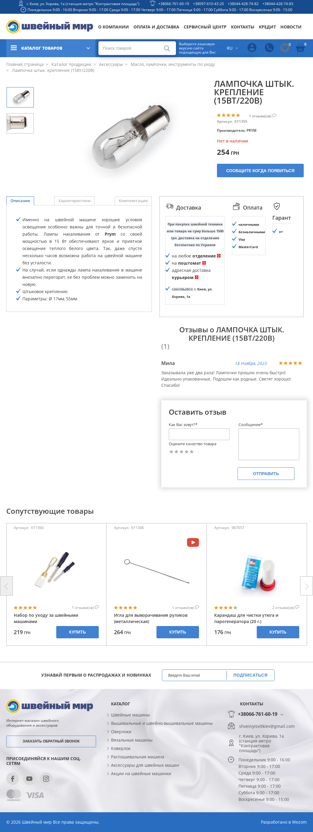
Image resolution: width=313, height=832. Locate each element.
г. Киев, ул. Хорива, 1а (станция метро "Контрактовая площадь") (83, 3)
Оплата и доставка (156, 27)
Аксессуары (110, 64)
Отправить (266, 500)
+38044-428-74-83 (277, 3)
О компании (113, 27)
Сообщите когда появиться (260, 170)
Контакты (242, 27)
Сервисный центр (205, 27)
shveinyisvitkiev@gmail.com (267, 753)
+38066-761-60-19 (173, 3)
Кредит (267, 27)
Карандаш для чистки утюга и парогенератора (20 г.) (246, 645)
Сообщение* (250, 451)
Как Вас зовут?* (183, 451)
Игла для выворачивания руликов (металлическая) (150, 645)
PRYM (251, 130)
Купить (77, 659)
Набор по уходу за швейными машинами (46, 645)
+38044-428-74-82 (243, 3)
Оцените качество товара (192, 471)
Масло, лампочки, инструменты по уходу (172, 64)
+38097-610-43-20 (208, 3)
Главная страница (25, 64)
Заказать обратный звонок (51, 768)
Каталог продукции (70, 64)
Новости (291, 27)
